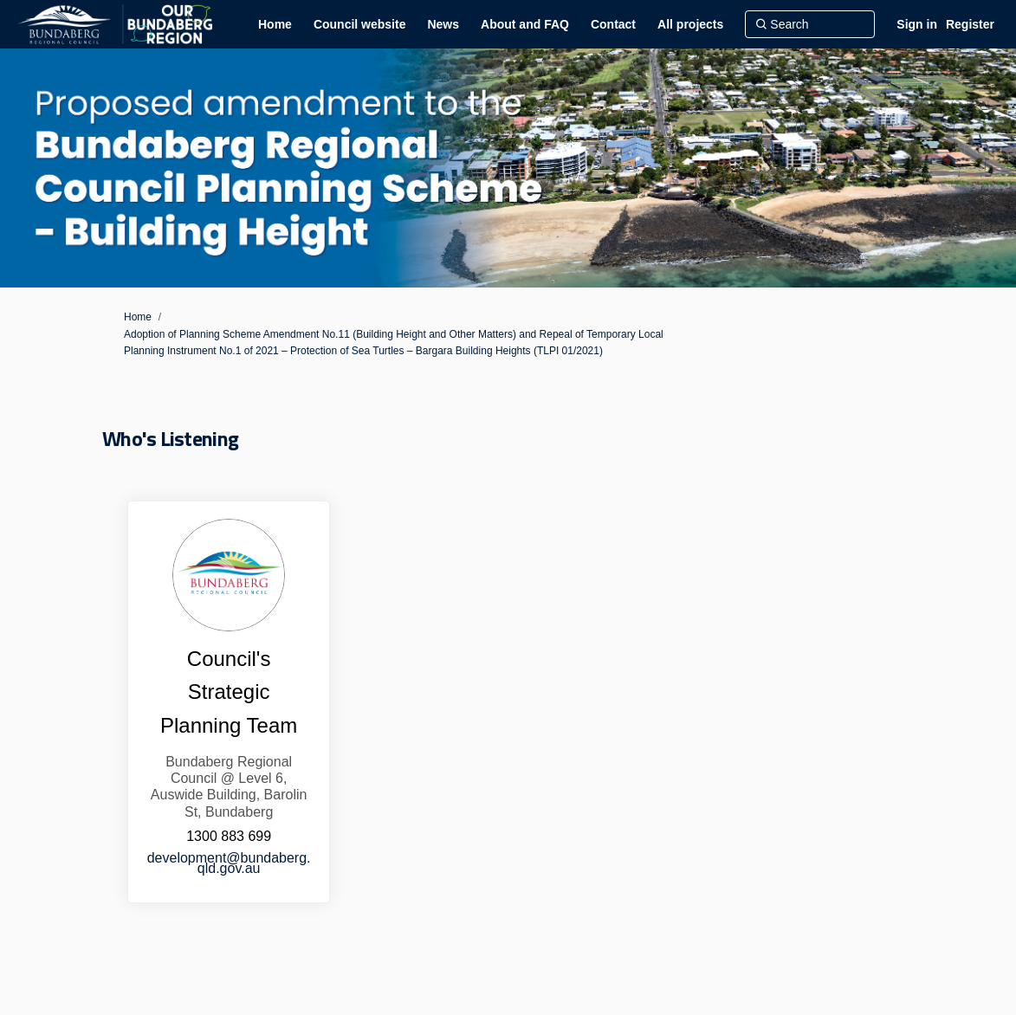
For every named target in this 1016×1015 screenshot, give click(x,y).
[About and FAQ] (524, 24)
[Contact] (613, 24)
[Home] (275, 24)
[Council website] (360, 24)
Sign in (916, 24)
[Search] (810, 24)
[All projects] (690, 24)
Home (138, 317)
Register (970, 24)
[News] (443, 24)
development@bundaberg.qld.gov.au (229, 863)
